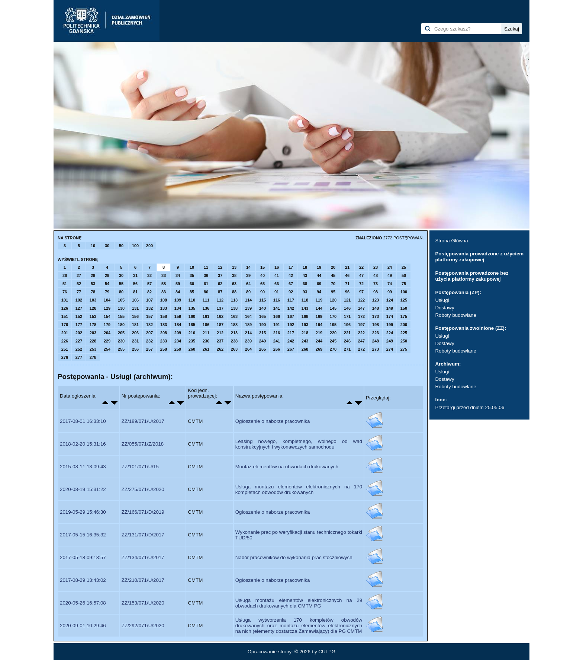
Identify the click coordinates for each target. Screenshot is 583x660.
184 (177, 324)
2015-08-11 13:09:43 (83, 466)
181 (135, 324)
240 (262, 341)
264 (248, 349)
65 (262, 283)
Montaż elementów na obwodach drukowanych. (287, 466)
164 (248, 316)
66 (276, 283)
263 (234, 349)
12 (220, 267)
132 (149, 308)
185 (192, 324)
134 (177, 308)
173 (375, 316)
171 (347, 316)
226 (64, 341)
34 (177, 275)
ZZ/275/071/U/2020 (143, 489)
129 (107, 308)
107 (149, 300)
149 (389, 308)
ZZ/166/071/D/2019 (143, 512)
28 (93, 275)
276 (64, 357)
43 (305, 275)
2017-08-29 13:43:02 (83, 580)
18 (305, 267)
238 (234, 341)
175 (403, 316)
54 (107, 283)
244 (319, 341)
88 (234, 292)
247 (361, 341)
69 (319, 283)
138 (234, 308)
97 (361, 292)
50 (121, 245)
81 (135, 292)
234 (177, 341)
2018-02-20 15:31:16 (83, 444)
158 (163, 316)
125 (403, 300)
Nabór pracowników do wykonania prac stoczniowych (293, 557)
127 (78, 308)
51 (64, 283)
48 (375, 275)
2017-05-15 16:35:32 (83, 535)
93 (305, 292)
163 (234, 316)
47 (361, 275)
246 (347, 341)
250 (403, 341)
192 (290, 324)
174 (389, 316)
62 (220, 283)
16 (276, 267)
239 (248, 341)
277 (78, 357)
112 (220, 300)
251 (64, 349)
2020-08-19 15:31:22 (83, 489)
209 (177, 333)
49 (389, 275)
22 (361, 267)
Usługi (442, 300)
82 (149, 292)
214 (248, 333)
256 (135, 349)
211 (206, 333)
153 (93, 316)
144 (319, 308)
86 (206, 292)
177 (78, 324)
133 (163, 308)
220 (333, 333)
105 (121, 300)
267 (290, 349)
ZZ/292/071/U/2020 (143, 625)
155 (121, 316)
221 (347, 333)
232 (149, 341)
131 (135, 308)
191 (276, 324)
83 (163, 292)
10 (93, 245)
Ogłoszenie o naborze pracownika (272, 421)
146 (347, 308)
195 (333, 324)
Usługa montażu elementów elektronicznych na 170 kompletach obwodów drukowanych (298, 489)
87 (220, 292)
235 (192, 341)
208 (163, 333)
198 (375, 324)
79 (107, 292)
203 (93, 333)
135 (192, 308)
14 (248, 267)
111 (206, 300)
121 (347, 300)
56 (135, 283)
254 (107, 349)
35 (192, 275)
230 (121, 341)
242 (290, 341)
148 (375, 308)
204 (107, 333)
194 (319, 324)
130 (121, 308)
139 (248, 308)
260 (192, 349)
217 (290, 333)
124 (389, 300)
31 (135, 275)
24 (389, 267)
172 (361, 316)
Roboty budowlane (455, 315)
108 (163, 300)
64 (248, 283)
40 (262, 275)
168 (305, 316)
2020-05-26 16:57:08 (83, 603)
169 (319, 316)
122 (361, 300)
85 (192, 292)
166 (276, 316)
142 (290, 308)
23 (375, 267)
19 (319, 267)
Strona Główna (451, 240)
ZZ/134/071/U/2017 (143, 557)
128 (93, 308)
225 (403, 333)
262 (220, 349)
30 (107, 245)
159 (177, 316)
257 (149, 349)
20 (333, 267)
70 (333, 283)
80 (121, 292)
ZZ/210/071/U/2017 (143, 580)
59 (177, 283)
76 (64, 292)
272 (361, 349)
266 (276, 349)
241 (276, 341)
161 (206, 316)
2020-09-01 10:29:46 (83, 625)
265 (262, 349)
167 (290, 316)
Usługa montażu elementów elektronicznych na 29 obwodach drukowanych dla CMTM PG (298, 603)
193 (305, 324)
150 (403, 308)
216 (276, 333)
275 (403, 349)
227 (78, 341)
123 (375, 300)
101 (64, 300)
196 (347, 324)
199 (389, 324)
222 (361, 333)
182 (149, 324)
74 (389, 283)
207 (149, 333)
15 (262, 267)
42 (291, 275)
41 (276, 275)
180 (121, 324)
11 (206, 267)
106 (135, 300)
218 (305, 333)
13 (234, 267)
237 (220, 341)
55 (121, 283)
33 (163, 275)
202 (78, 333)
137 (220, 308)
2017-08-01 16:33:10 (83, 421)
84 (177, 292)
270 (333, 349)
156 (135, 316)
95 (333, 292)
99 (389, 292)
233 (163, 341)
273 (375, 349)
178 (93, 324)
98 (375, 292)
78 (93, 292)
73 (375, 283)
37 (220, 275)
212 (220, 333)
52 (79, 283)
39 (248, 275)
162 (220, 316)
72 (361, 283)
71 (347, 283)
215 (262, 333)
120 (333, 300)
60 (192, 283)
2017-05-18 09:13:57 (83, 557)
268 (305, 349)
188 (234, 324)
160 (192, 316)
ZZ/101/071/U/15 (140, 466)
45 (333, 275)
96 (347, 292)
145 (333, 308)
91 (276, 292)
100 (135, 245)
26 (64, 275)
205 (121, 333)
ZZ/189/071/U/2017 (143, 421)
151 (64, 316)
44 (319, 275)
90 (262, 292)
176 (64, 324)
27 (79, 275)
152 (78, 316)
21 (347, 267)
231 (135, 341)
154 (107, 316)
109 (177, 300)
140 (262, 308)
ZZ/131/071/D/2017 (143, 535)
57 (149, 283)
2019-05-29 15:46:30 (83, 512)
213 (234, 333)
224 (389, 333)
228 (93, 341)
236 (206, 341)
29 (107, 275)
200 (149, 245)
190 (262, 324)
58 (163, 283)
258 (163, 349)
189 (248, 324)
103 (93, 300)
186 (206, 324)
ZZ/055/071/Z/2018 (143, 444)
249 (389, 341)
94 (319, 292)
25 (404, 267)
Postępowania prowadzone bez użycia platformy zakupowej (471, 276)
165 (262, 316)
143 (305, 308)
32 (149, 275)
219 (319, 333)
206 (135, 333)
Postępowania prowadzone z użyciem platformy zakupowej (479, 256)
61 (206, 283)
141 (276, 308)
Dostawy (444, 307)
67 (291, 283)
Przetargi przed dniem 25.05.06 (469, 407)
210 (192, 333)
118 (305, 300)
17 (291, 267)
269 (319, 349)
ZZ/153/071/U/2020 (143, 603)
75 (404, 283)
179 (107, 324)
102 (78, 300)
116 (276, 300)
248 (375, 341)
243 (305, 341)
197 (361, 324)
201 (64, 333)
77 (79, 292)
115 (262, 300)
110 (192, 300)
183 (163, 324)
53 (93, 283)
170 (333, 316)
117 (290, 300)
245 (333, 341)
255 (121, 349)
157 (149, 316)
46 (347, 275)
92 (291, 292)
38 (234, 275)
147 (361, 308)
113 (234, 300)
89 (248, 292)
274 (389, 349)
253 (93, 349)
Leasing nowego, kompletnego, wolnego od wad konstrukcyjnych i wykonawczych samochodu (298, 444)
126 (64, 308)
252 (78, 349)
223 (375, 333)
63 (234, 283)
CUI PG (326, 651)
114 (248, 300)
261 (206, 349)
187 (220, 324)
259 (177, 349)
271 (347, 349)
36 (206, 275)
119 (319, 300)
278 (93, 357)
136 (206, 308)
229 (107, 341)
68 (305, 283)
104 (107, 300)
